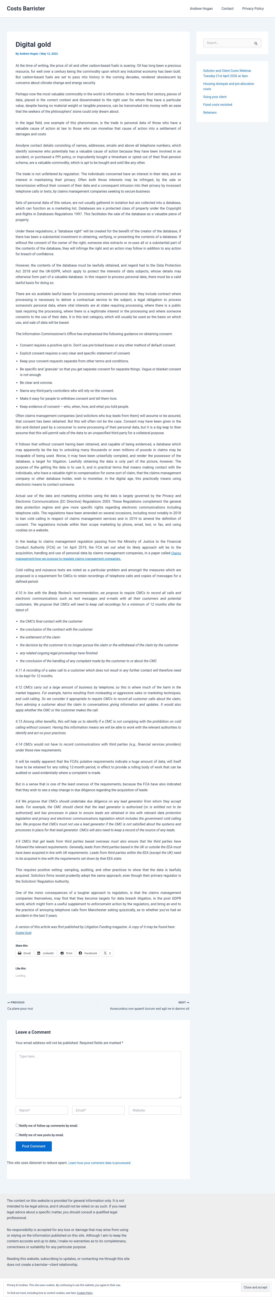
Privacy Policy (254, 9)
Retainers (210, 112)
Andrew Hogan (205, 9)
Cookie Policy (85, 1293)
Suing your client (216, 97)
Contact (230, 9)
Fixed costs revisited (219, 104)
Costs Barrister (26, 8)
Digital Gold (24, 933)
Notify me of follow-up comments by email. (48, 1126)
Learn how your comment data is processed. (103, 1164)
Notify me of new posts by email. (41, 1135)
